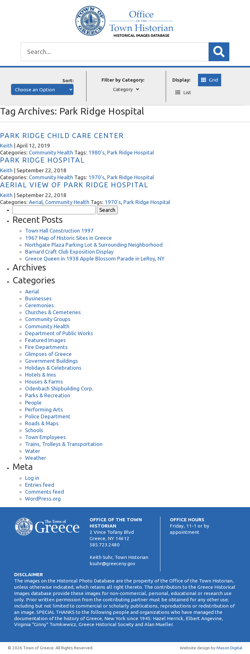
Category (123, 89)
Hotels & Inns (40, 375)
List (187, 92)
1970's (96, 177)
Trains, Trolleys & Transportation (63, 444)
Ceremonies (39, 305)
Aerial (36, 202)
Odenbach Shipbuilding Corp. (59, 388)
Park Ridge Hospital (130, 152)
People (33, 402)
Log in (32, 478)
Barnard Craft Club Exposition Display (69, 252)
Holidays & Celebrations (53, 368)
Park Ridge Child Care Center (62, 135)
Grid (213, 80)
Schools (34, 430)
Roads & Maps (42, 423)
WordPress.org (43, 498)
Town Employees (45, 437)
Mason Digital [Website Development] (229, 647)
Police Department (47, 416)
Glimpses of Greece (48, 354)
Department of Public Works (59, 333)
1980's (96, 152)
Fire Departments (46, 347)
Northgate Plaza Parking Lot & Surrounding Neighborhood (94, 245)
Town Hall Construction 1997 (59, 230)
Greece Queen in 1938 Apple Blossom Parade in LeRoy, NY (94, 258)
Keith (6, 145)
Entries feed (39, 485)
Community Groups (47, 319)
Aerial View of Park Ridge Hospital (74, 185)
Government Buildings (51, 361)
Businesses (38, 298)
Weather (35, 458)
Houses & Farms (44, 381)
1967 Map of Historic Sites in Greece (68, 238)
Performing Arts (44, 409)
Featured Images (45, 340)
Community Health (51, 152)
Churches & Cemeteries (53, 312)
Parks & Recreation (47, 395)
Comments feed (44, 492)
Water (32, 451)
